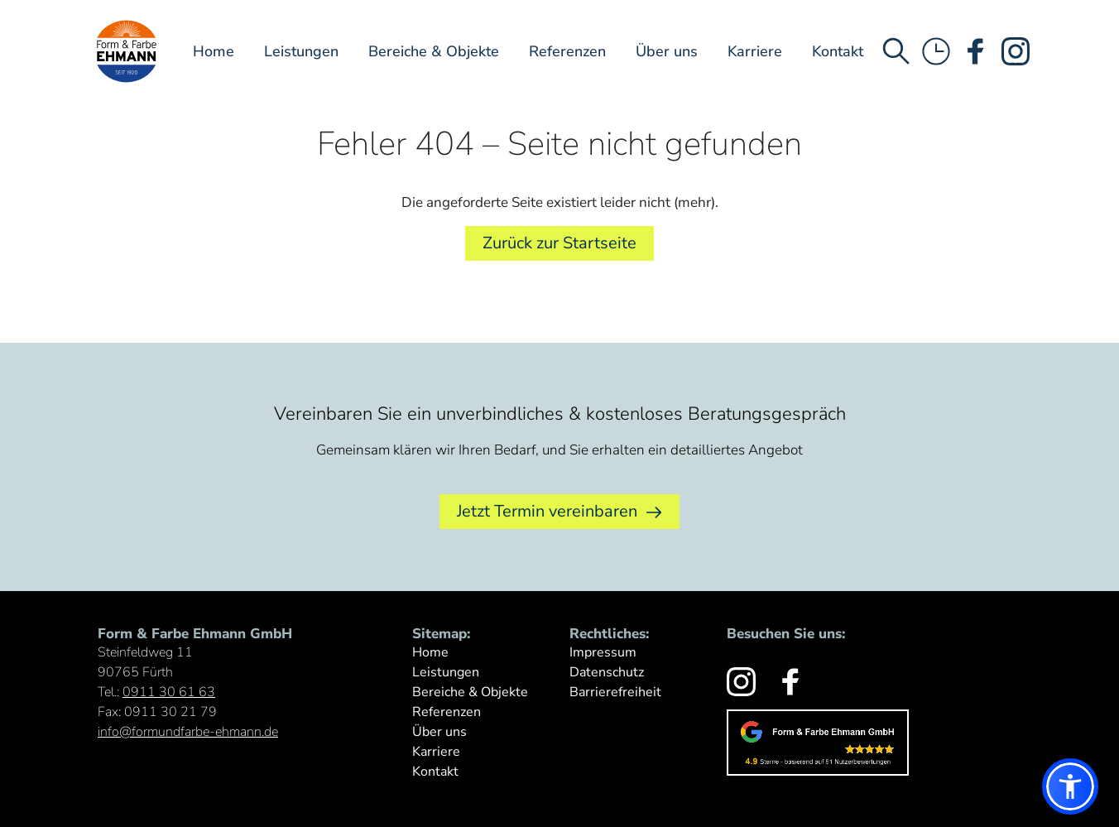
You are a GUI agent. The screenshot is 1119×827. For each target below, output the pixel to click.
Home (213, 51)
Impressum (602, 652)
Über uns (667, 51)
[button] (1070, 786)
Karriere (755, 51)
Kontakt (837, 51)
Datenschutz (606, 672)
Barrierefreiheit (615, 692)
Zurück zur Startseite (559, 243)
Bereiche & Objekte (433, 51)
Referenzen (567, 51)
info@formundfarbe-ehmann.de (188, 732)
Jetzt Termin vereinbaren (559, 511)
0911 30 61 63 (168, 692)
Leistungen (301, 51)
